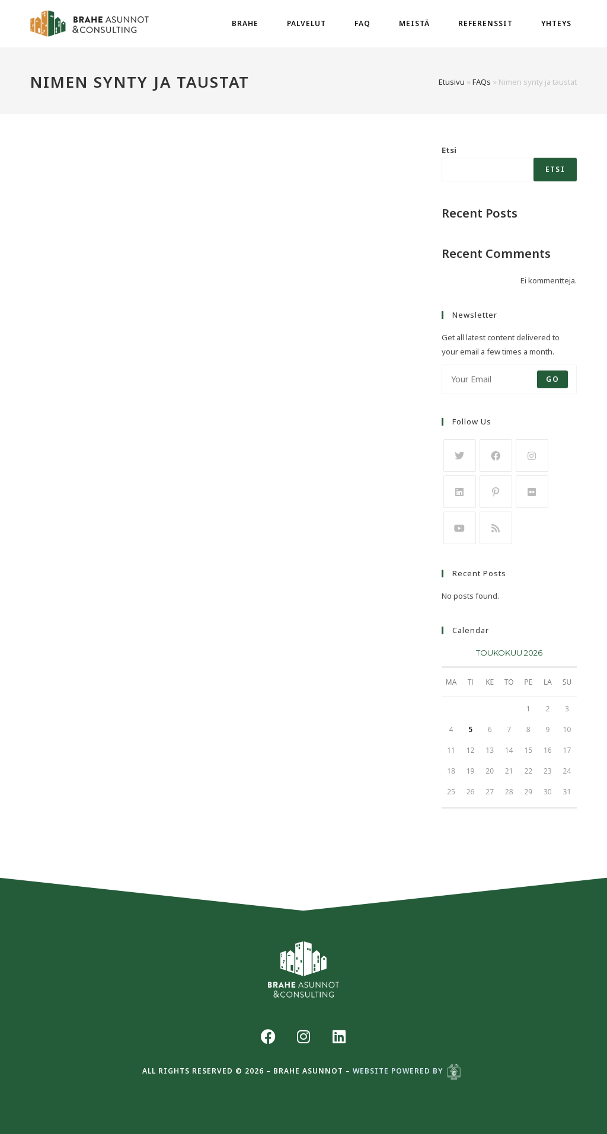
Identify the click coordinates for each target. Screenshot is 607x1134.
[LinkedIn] (459, 491)
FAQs (481, 81)
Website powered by (409, 1071)
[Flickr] (532, 491)
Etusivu (452, 81)
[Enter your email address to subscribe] (509, 379)
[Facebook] (496, 455)
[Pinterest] (496, 491)
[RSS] (496, 528)
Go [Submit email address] (552, 379)
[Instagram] (532, 455)
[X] (459, 455)
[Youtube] (459, 528)
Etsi (449, 150)
